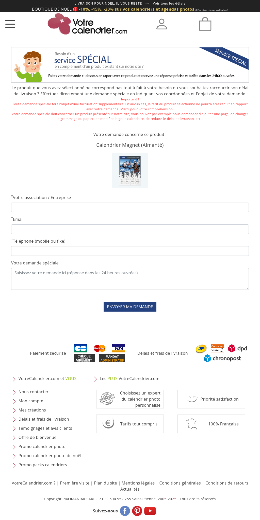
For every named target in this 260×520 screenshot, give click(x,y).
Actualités (130, 489)
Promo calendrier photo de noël (50, 455)
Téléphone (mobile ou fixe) (38, 241)
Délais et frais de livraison (162, 353)
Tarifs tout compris (139, 424)
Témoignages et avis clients (45, 428)
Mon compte (31, 401)
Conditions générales (180, 483)
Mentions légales (138, 483)
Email (17, 219)
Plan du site (105, 483)
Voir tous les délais (169, 3)
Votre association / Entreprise (41, 197)
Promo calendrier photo (42, 446)
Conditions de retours (226, 483)
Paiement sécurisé (48, 353)
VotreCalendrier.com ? (33, 483)
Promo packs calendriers (43, 465)
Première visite (75, 483)
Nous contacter (33, 392)
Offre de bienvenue (38, 437)
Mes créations (32, 410)
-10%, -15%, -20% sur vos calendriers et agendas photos (136, 9)
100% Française (223, 424)
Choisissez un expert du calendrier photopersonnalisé (140, 399)
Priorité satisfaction (219, 399)
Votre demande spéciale (35, 263)
